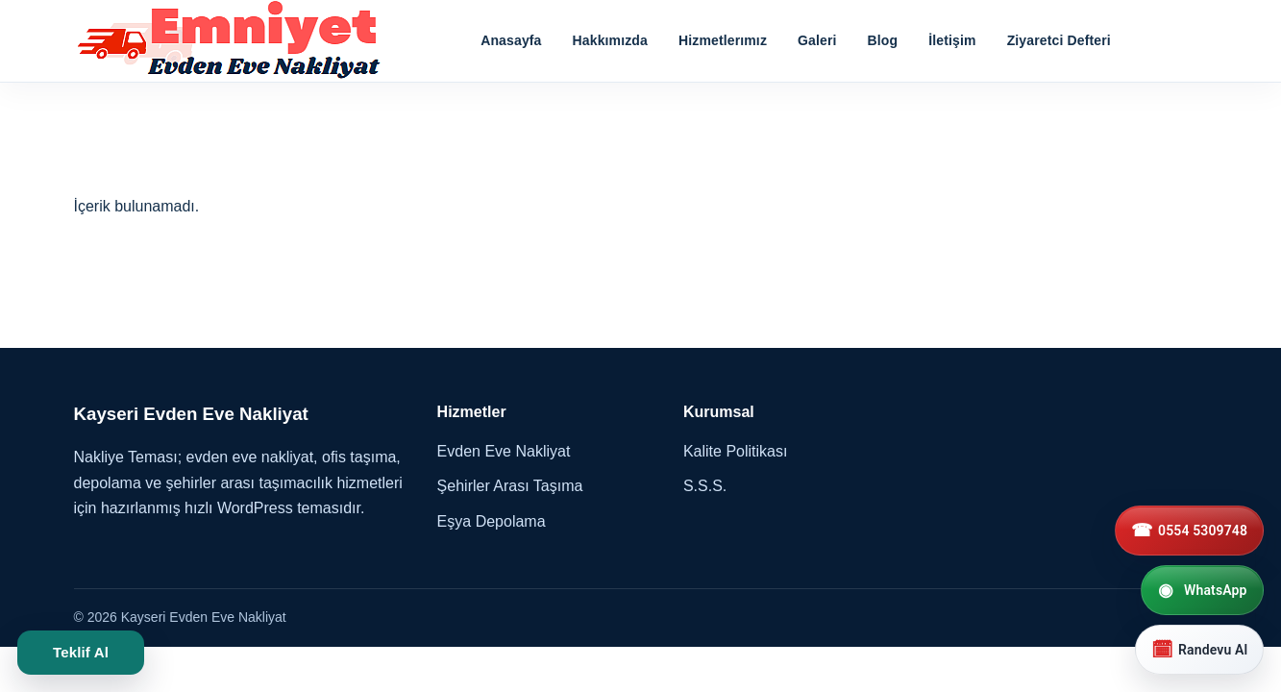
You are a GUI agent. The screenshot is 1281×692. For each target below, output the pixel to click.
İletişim (951, 40)
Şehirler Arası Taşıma (510, 486)
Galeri (817, 40)
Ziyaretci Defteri (1059, 40)
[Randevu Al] (1199, 650)
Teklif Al (81, 652)
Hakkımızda (610, 40)
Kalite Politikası (735, 451)
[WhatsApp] (1202, 590)
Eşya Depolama (491, 521)
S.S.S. (705, 486)
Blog (883, 40)
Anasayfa (510, 40)
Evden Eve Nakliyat (504, 451)
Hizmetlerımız (722, 40)
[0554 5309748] (1189, 531)
